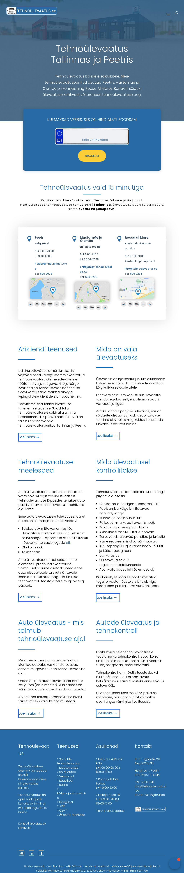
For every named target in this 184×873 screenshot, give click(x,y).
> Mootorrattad (68, 768)
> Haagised (65, 802)
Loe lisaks (27, 437)
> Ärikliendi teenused (71, 815)
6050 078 (147, 782)
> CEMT (62, 810)
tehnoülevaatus (37, 866)
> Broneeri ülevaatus (110, 811)
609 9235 (91, 277)
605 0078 (46, 274)
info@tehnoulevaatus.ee (141, 269)
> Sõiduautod (66, 772)
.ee (49, 866)
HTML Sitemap (139, 870)
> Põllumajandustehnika (71, 793)
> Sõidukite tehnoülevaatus (68, 761)
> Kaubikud (64, 781)
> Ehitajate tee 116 (108, 795)
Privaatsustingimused (150, 795)
